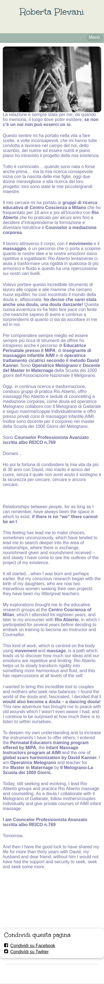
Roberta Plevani (52, 11)
